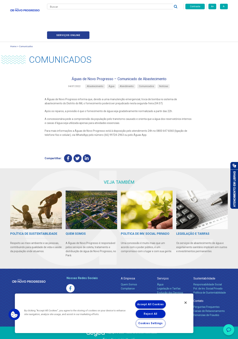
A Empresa (128, 263)
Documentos (164, 281)
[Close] (185, 303)
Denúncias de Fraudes (206, 299)
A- (224, 6)
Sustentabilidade (204, 263)
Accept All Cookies (150, 304)
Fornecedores (149, 16)
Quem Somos (129, 269)
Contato (198, 285)
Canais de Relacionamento (209, 295)
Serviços (163, 263)
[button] (14, 314)
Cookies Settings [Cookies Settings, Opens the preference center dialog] (150, 323)
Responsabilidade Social (207, 269)
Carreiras (130, 16)
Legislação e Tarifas (169, 273)
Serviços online (206, 17)
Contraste (195, 6)
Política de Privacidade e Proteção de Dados (119, 333)
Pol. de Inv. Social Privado (208, 273)
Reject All (150, 313)
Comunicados (26, 28)
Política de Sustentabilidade (209, 277)
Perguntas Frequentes (206, 291)
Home (13, 28)
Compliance (128, 273)
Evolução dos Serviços (170, 277)
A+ (212, 6)
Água (160, 269)
